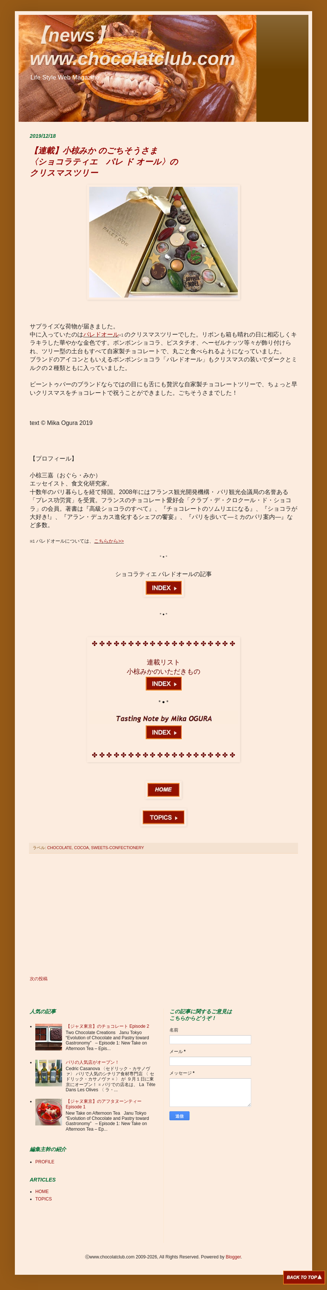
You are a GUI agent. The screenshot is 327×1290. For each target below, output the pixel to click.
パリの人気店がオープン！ (92, 1062)
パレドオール (101, 334)
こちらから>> (109, 541)
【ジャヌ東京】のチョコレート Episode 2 (107, 1026)
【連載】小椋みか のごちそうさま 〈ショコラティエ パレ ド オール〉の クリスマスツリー (104, 162)
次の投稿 (39, 978)
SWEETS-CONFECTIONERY (117, 847)
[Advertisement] (163, 915)
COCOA (81, 847)
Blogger (233, 1257)
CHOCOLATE (59, 847)
